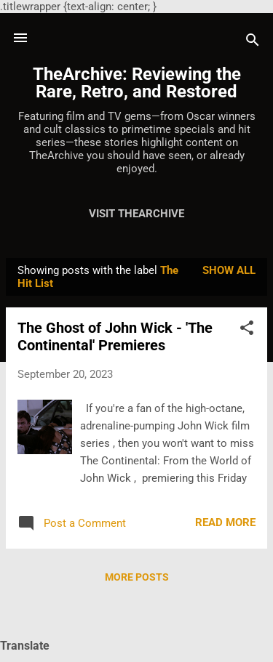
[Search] (252, 42)
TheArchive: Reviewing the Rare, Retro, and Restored (137, 83)
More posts (137, 577)
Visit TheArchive (136, 213)
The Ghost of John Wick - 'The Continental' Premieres (115, 336)
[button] (247, 330)
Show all (229, 270)
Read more (225, 522)
